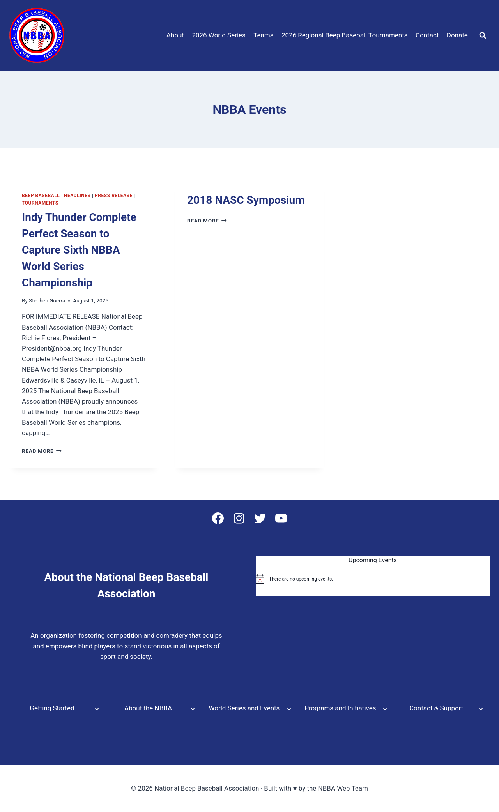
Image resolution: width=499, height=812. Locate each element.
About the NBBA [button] (148, 708)
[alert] (373, 579)
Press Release (114, 195)
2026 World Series (218, 35)
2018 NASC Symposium (245, 200)
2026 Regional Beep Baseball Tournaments (344, 35)
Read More (42, 451)
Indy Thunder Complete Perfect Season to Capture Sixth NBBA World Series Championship (79, 250)
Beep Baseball (41, 195)
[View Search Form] (483, 35)
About (175, 35)
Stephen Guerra (47, 300)
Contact (427, 35)
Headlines (77, 195)
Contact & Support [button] (436, 708)
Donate (457, 35)
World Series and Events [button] (244, 708)
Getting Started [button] (52, 708)
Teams (263, 35)
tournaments (40, 203)
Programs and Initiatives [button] (340, 708)
